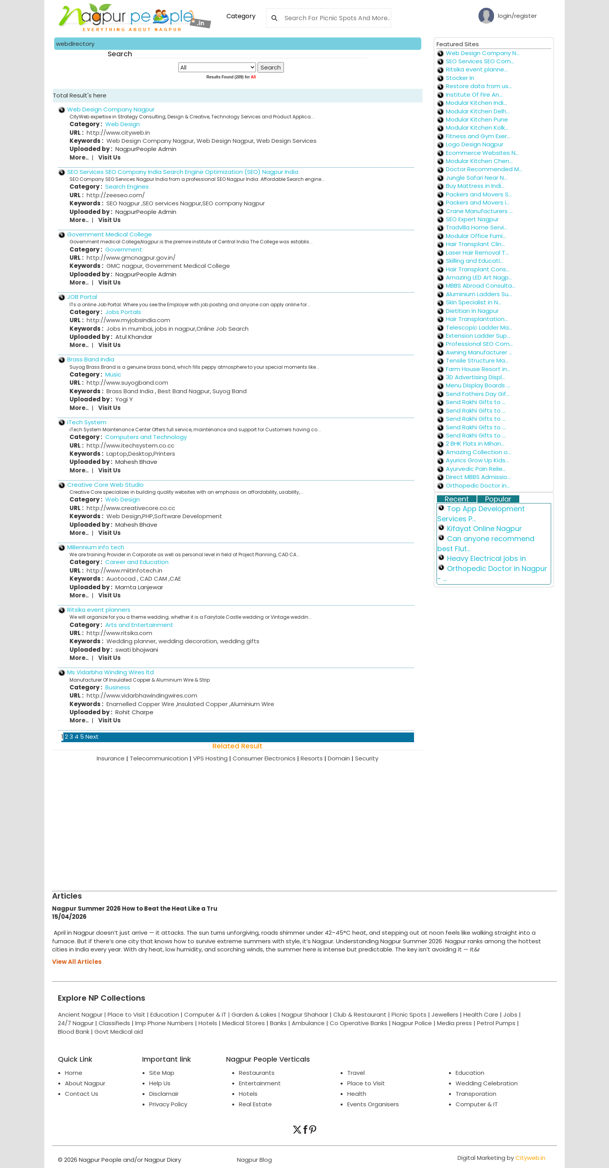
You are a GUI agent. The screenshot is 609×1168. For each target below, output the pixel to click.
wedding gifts (238, 641)
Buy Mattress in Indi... (475, 186)
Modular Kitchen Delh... (478, 111)
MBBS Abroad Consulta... (480, 285)
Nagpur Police (412, 1023)
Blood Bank (73, 1031)
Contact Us (81, 1094)
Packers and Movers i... (478, 202)
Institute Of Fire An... (474, 94)
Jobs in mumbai (129, 329)
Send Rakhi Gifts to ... (476, 402)
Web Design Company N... (483, 53)
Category (241, 16)
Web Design (123, 516)
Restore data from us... (479, 86)
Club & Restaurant (359, 1014)
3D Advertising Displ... (475, 377)
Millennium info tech (95, 547)
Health (356, 1094)
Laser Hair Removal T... (477, 252)
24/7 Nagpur (76, 1023)
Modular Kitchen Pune (477, 119)
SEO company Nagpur (233, 203)
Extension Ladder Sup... (478, 335)
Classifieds (114, 1023)
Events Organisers (373, 1104)
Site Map (161, 1073)
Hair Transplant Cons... (478, 269)
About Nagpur (85, 1083)
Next (92, 736)
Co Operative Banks (358, 1023)
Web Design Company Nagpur (111, 109)
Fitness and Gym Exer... (478, 136)
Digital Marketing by (501, 1158)
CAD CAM (153, 578)
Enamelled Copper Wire (141, 704)
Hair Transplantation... (477, 319)
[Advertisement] (285, 821)
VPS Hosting (213, 758)
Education (165, 1014)
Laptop (116, 453)
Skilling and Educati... (474, 261)
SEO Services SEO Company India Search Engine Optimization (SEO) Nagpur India (182, 172)
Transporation (476, 1094)
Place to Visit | (129, 1014)
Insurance (113, 758)
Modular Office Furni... (476, 236)
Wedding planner (131, 641)
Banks (278, 1023)
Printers (164, 453)
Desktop (140, 453)
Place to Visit (366, 1083)
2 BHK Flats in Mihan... (475, 443)
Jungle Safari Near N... (476, 178)
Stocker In (460, 78)
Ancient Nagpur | (83, 1014)
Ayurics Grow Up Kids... (477, 460)
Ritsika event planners (98, 610)
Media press (454, 1023)
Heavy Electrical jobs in (486, 558)
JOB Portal (82, 297)
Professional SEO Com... (479, 344)
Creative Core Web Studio (105, 485)
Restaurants (257, 1073)
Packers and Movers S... (479, 194)
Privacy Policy (168, 1104)
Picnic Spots (409, 1014)
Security (366, 758)
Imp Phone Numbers (164, 1023)
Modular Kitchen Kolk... (477, 127)
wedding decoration (187, 641)
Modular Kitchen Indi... (476, 103)
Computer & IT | (207, 1014)
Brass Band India (90, 359)
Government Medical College (109, 234)
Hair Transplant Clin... (475, 244)
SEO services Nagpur (172, 203)
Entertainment (260, 1083)
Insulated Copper (203, 704)
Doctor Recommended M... (484, 169)
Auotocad (121, 578)
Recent (457, 499)
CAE (175, 578)
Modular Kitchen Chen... (479, 161)
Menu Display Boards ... (478, 385)
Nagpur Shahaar (305, 1014)
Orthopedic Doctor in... (478, 485)
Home (73, 1073)
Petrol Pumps (496, 1023)
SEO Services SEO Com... (480, 61)
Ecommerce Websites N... (482, 153)
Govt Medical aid (118, 1031)
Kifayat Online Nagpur (484, 528)
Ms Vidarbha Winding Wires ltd (110, 672)
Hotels (207, 1023)
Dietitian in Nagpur (472, 311)
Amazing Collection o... (478, 452)
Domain (341, 758)
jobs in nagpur (174, 329)
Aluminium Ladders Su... (479, 294)
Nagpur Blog (253, 1160)
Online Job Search (223, 329)
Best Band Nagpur (183, 391)
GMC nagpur (124, 266)
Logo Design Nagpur (474, 144)
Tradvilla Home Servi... (476, 227)
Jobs (510, 1014)
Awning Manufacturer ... (479, 352)
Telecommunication (161, 758)
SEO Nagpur (123, 203)
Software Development (188, 516)
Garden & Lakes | (256, 1014)
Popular (498, 499)
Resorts (314, 758)
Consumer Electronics (267, 758)
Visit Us (109, 157)
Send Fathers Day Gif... (478, 394)
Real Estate (255, 1104)
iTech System (86, 422)
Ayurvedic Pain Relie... (476, 469)
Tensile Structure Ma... (477, 360)
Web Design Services (286, 141)
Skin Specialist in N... (473, 302)
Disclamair (164, 1094)
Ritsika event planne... (477, 69)
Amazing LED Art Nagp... (479, 277)
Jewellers (445, 1014)
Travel (356, 1073)
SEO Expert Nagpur (472, 219)
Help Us (160, 1083)
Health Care (480, 1014)
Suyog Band (229, 391)
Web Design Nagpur (224, 141)
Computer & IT (477, 1104)
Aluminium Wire (252, 704)
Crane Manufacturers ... (479, 211)
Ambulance (308, 1023)
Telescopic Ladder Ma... (479, 327)
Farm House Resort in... (478, 369)
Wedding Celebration (487, 1083)
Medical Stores (243, 1023)
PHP (147, 516)
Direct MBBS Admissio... (478, 477)
